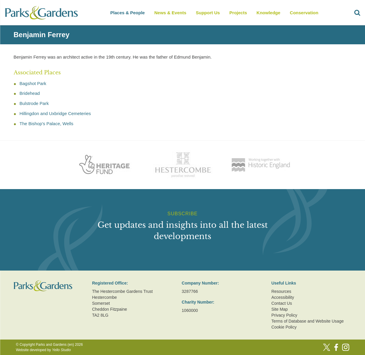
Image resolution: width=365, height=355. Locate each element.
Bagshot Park (33, 83)
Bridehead (30, 93)
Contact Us (281, 303)
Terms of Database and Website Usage (307, 321)
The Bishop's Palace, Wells (46, 123)
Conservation (304, 12)
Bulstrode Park (34, 103)
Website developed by (43, 350)
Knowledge (268, 12)
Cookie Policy (284, 327)
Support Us (208, 12)
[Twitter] (326, 347)
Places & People (127, 12)
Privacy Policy (284, 315)
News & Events (170, 12)
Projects (238, 12)
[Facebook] (336, 347)
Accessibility (282, 297)
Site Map (279, 309)
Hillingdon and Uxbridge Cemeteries (55, 113)
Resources (281, 291)
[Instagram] (345, 347)
